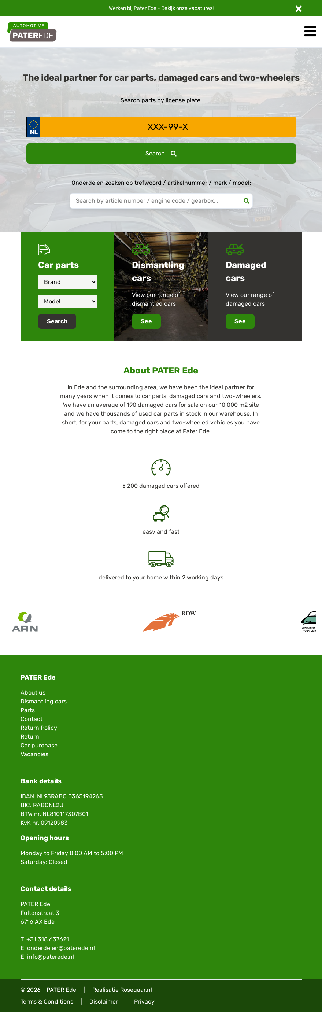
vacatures (200, 8)
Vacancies (34, 754)
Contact (31, 718)
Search (161, 153)
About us (33, 692)
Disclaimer (103, 1001)
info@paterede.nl (50, 956)
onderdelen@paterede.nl (61, 948)
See (146, 321)
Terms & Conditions (47, 1001)
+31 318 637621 (47, 939)
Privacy (144, 1001)
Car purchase (39, 745)
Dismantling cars (44, 701)
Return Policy (39, 727)
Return (30, 736)
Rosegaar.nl (136, 989)
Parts (28, 710)
